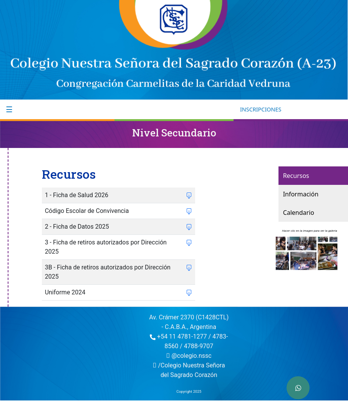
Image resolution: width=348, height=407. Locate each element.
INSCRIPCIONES (260, 109)
